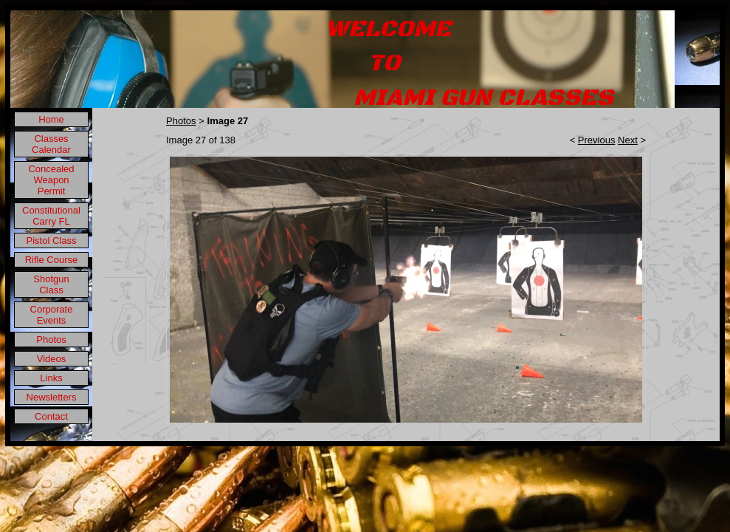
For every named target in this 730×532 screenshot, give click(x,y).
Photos (51, 339)
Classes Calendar (51, 144)
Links (51, 377)
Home (51, 119)
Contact (51, 416)
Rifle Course (51, 259)
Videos (51, 358)
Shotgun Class (51, 284)
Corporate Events (51, 315)
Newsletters (52, 397)
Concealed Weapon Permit (51, 180)
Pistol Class (52, 240)
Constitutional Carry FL (51, 216)
